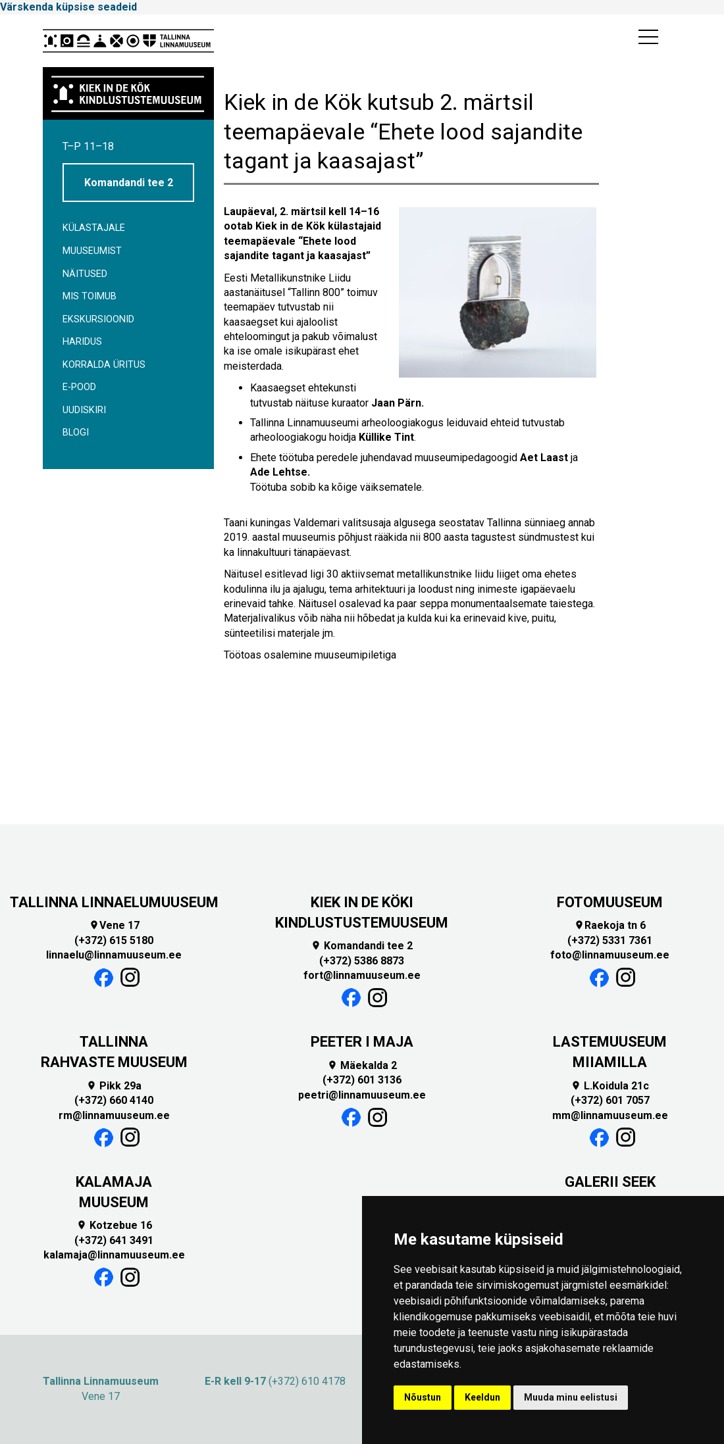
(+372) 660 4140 (113, 1100)
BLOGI (76, 432)
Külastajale (94, 228)
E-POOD (79, 387)
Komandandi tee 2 (128, 182)
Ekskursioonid (98, 319)
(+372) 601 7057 (610, 1100)
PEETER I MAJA (362, 1041)
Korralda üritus (104, 364)
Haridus (82, 341)
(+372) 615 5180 (113, 940)
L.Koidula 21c (610, 1086)
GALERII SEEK (610, 1182)
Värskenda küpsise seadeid (68, 7)
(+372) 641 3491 (113, 1240)
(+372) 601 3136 (362, 1080)
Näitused (85, 274)
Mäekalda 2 (362, 1065)
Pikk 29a (114, 1086)
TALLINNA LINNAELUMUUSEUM (114, 902)
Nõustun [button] (422, 1397)
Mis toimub (89, 296)
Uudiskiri (84, 410)
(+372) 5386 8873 (361, 961)
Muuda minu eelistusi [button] (570, 1397)
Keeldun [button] (482, 1397)
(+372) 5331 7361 (609, 940)
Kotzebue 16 (114, 1225)
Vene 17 (114, 925)
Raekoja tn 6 (610, 925)
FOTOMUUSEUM (610, 902)
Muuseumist (92, 251)
